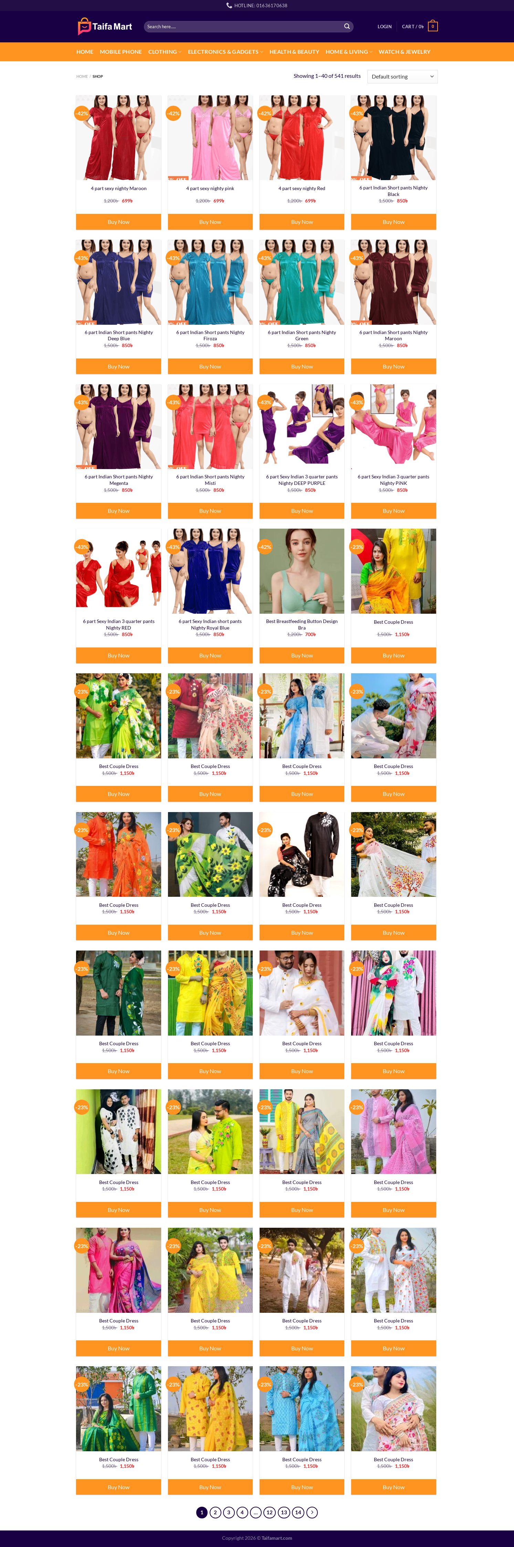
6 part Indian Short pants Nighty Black (393, 191)
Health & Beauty (294, 51)
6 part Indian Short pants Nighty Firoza (210, 335)
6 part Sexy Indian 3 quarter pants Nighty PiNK (393, 480)
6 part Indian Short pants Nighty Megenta (119, 480)
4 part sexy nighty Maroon (119, 188)
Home (85, 51)
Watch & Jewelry (404, 51)
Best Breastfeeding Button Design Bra (302, 624)
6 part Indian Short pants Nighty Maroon (393, 335)
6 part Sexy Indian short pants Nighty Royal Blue (210, 624)
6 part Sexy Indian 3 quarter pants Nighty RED (119, 624)
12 (269, 1512)
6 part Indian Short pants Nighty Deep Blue (119, 335)
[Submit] (347, 26)
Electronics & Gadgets (225, 51)
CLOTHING (165, 51)
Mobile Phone (121, 51)
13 (284, 1512)
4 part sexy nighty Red (302, 188)
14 (298, 1512)
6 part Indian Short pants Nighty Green (302, 335)
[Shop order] (402, 76)
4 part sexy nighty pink (210, 188)
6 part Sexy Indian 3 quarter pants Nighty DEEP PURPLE (302, 480)
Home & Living (349, 51)
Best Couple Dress (393, 622)
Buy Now (118, 221)
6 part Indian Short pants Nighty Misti (210, 480)
